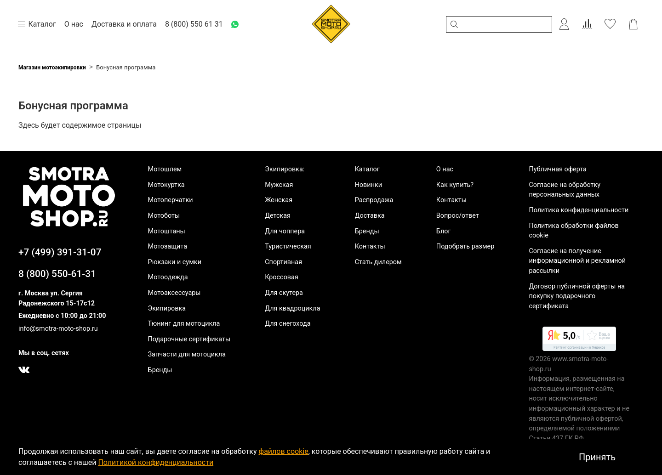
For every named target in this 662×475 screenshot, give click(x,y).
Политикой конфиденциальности (155, 462)
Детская (278, 216)
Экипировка (167, 308)
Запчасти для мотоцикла (187, 354)
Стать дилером (378, 262)
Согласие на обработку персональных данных (564, 190)
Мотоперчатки (170, 200)
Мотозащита (167, 246)
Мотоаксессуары (174, 293)
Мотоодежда (168, 277)
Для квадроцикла (292, 308)
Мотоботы (164, 216)
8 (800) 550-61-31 (57, 273)
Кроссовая (281, 277)
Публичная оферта (558, 169)
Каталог (367, 169)
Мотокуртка (166, 185)
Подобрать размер (465, 246)
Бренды (160, 370)
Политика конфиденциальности (578, 210)
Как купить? (455, 185)
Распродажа (374, 200)
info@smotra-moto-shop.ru (58, 329)
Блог (443, 231)
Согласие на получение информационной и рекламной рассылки (577, 261)
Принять (597, 457)
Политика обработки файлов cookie (573, 231)
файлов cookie (283, 451)
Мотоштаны (166, 231)
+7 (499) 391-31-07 (60, 252)
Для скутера (284, 293)
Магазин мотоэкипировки (52, 67)
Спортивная (283, 262)
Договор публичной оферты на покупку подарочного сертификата (577, 296)
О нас (444, 169)
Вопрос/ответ (457, 216)
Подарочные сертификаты (189, 339)
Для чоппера (285, 231)
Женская (278, 200)
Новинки (368, 185)
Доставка (370, 216)
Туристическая (288, 246)
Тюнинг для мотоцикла (184, 324)
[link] (579, 340)
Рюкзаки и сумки (174, 262)
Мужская (279, 185)
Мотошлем (165, 169)
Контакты (370, 246)
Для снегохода (287, 324)
